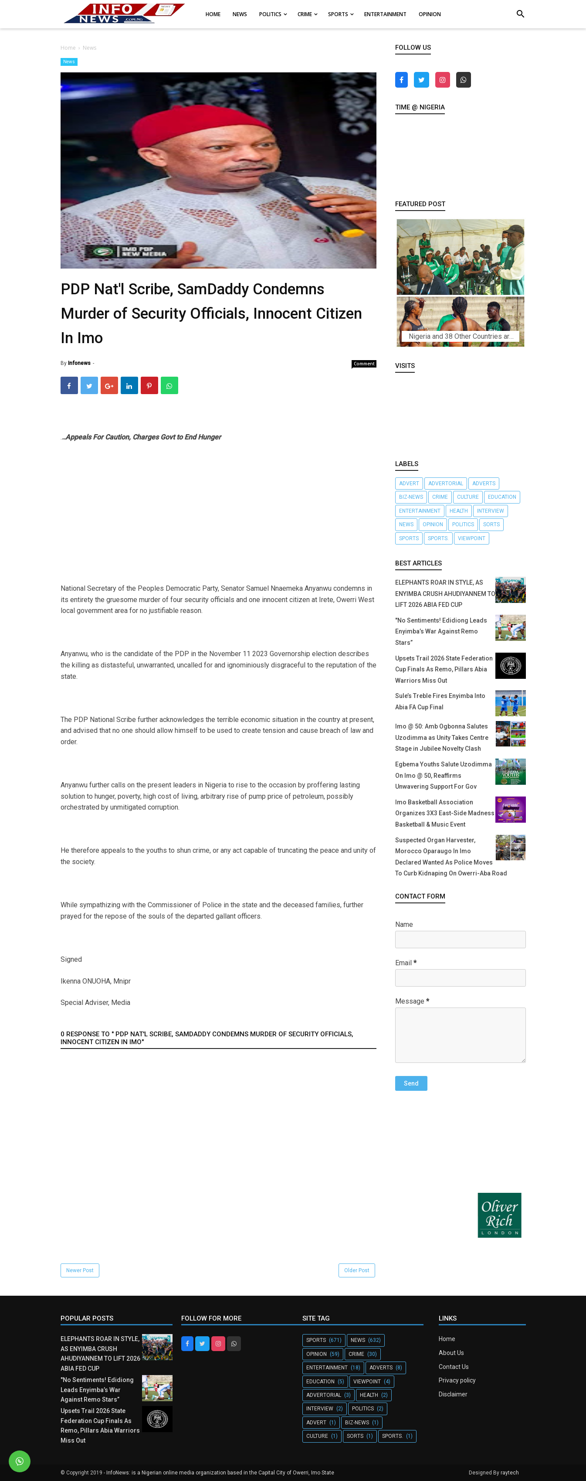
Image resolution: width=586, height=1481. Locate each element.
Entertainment (419, 511)
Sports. (438, 538)
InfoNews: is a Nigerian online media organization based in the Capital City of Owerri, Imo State (220, 1473)
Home (447, 1338)
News (69, 61)
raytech (510, 1473)
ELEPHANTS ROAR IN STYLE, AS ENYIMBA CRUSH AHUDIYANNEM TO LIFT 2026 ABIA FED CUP (445, 593)
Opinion (433, 524)
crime (440, 497)
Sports (409, 538)
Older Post (356, 1270)
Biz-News (411, 497)
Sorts (491, 524)
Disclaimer (453, 1394)
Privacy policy (457, 1380)
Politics (463, 524)
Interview (490, 511)
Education (502, 497)
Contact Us (454, 1366)
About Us (451, 1352)
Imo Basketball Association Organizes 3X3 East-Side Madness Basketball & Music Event (445, 813)
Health (459, 511)
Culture (468, 497)
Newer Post (80, 1270)
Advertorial (445, 483)
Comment (364, 364)
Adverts (483, 483)
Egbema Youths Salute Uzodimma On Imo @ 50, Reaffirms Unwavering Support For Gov (443, 775)
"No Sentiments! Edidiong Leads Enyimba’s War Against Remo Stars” (441, 631)
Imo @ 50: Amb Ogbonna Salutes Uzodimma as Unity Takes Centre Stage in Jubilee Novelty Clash (441, 737)
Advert (409, 483)
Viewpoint (471, 538)
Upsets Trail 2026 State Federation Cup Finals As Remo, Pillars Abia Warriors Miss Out (444, 669)
